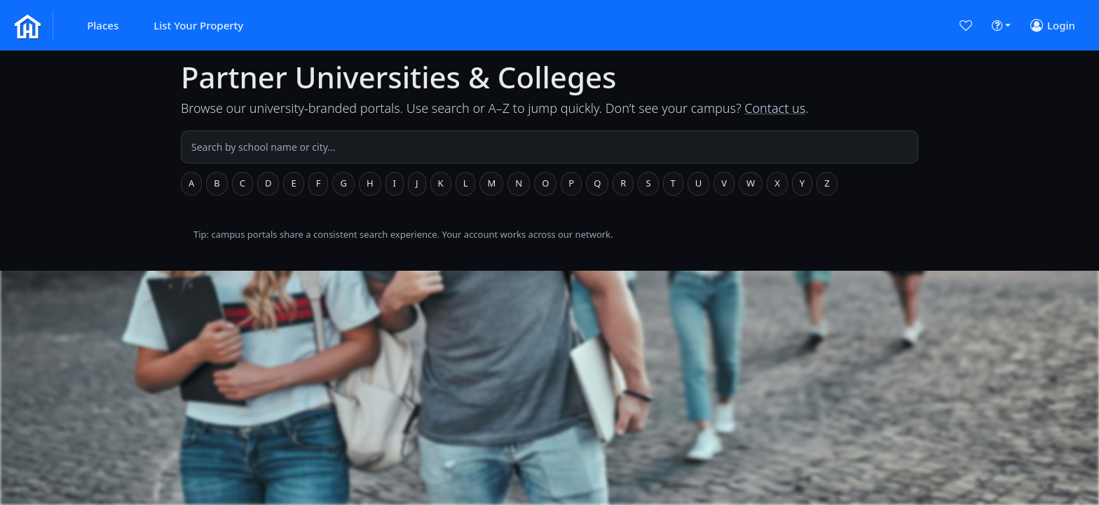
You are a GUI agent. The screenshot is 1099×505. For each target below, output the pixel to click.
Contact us (774, 108)
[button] (102, 25)
